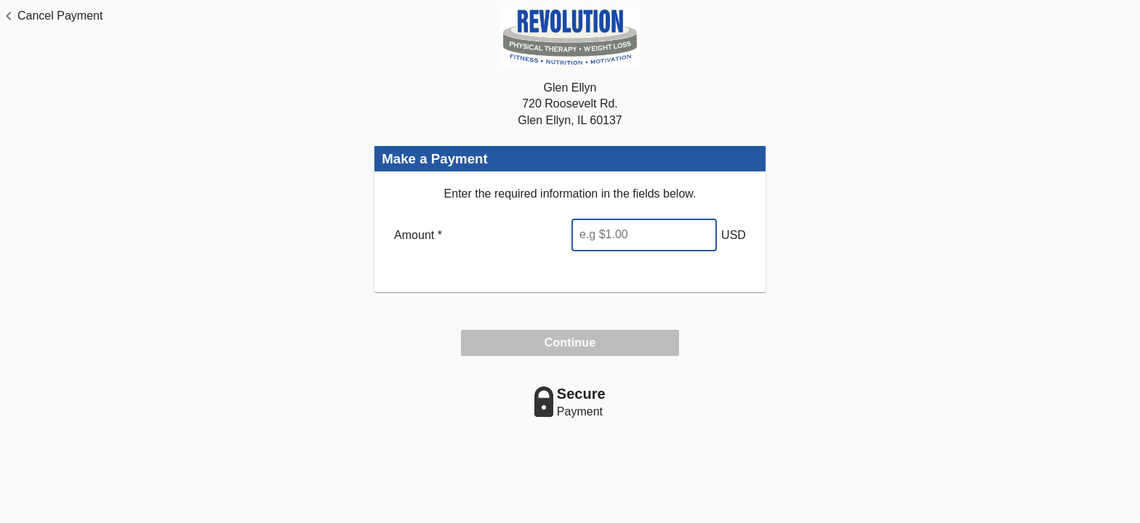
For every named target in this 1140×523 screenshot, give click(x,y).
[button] (51, 16)
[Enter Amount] (644, 235)
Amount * (418, 235)
